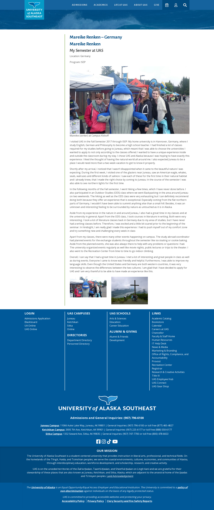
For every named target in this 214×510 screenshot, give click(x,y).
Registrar (157, 368)
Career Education (119, 325)
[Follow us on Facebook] (98, 441)
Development (117, 340)
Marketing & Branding (164, 350)
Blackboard (31, 322)
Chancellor (158, 332)
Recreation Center (162, 365)
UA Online (30, 325)
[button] (175, 5)
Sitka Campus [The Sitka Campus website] (54, 433)
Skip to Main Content (14, 3)
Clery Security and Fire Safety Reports (129, 501)
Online (70, 329)
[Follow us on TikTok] (109, 441)
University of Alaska (43, 487)
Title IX (156, 375)
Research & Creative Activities (168, 372)
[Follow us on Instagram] (104, 441)
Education (115, 322)
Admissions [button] (79, 5)
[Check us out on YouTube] (115, 441)
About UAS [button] (141, 5)
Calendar (157, 325)
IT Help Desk (159, 343)
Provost (156, 361)
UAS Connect (159, 382)
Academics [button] (100, 5)
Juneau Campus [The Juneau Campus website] (50, 425)
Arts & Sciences (118, 318)
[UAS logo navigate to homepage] (34, 10)
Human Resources (162, 340)
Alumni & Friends (119, 336)
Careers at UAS (160, 329)
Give (156, 5)
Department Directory (79, 340)
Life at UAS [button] (121, 5)
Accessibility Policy (73, 501)
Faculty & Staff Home (163, 336)
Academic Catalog (161, 318)
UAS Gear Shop (160, 386)
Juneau (71, 318)
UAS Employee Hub (162, 379)
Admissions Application (37, 318)
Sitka (70, 325)
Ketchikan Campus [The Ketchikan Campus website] (53, 429)
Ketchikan (72, 322)
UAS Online (31, 329)
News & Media (160, 347)
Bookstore (158, 322)
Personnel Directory (78, 343)
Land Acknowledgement (120, 476)
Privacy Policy (96, 501)
